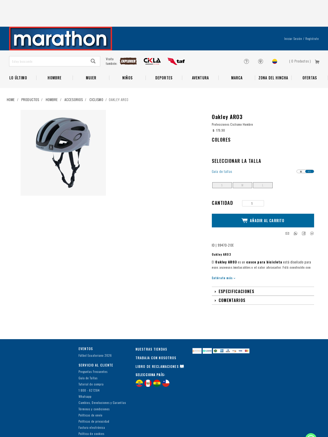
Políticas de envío (90, 389)
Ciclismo (96, 77)
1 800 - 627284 (89, 365)
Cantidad (222, 181)
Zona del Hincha (273, 56)
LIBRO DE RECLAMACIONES (157, 340)
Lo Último (18, 56)
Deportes (164, 56)
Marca (237, 56)
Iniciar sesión (293, 17)
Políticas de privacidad (94, 396)
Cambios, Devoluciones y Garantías (102, 377)
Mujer (91, 56)
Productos (30, 77)
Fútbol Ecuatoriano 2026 (95, 330)
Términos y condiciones (94, 383)
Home (11, 77)
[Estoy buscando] (48, 39)
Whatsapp (85, 371)
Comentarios (232, 274)
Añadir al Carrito (263, 196)
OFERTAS (309, 56)
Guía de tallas (222, 149)
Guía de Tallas (88, 352)
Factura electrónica (92, 402)
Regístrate (312, 17)
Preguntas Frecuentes (93, 346)
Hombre (52, 77)
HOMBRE (55, 56)
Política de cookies (91, 408)
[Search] (93, 39)
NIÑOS (127, 56)
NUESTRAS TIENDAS (151, 323)
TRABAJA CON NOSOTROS (156, 331)
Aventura (200, 56)
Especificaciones (236, 265)
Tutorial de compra (91, 358)
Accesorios (73, 77)
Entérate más (223, 252)
